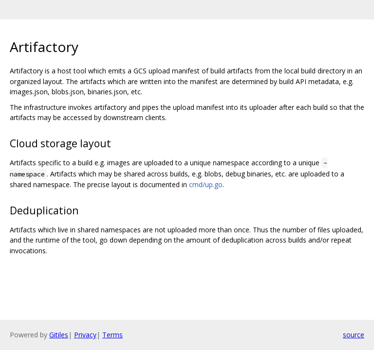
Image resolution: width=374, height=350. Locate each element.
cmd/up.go (206, 184)
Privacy (85, 334)
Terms (112, 334)
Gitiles (58, 334)
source (353, 334)
